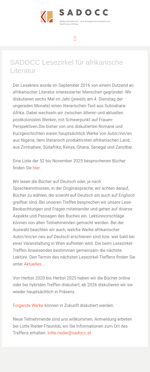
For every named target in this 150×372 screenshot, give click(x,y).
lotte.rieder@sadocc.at (69, 332)
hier (36, 167)
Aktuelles (32, 264)
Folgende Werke (28, 305)
